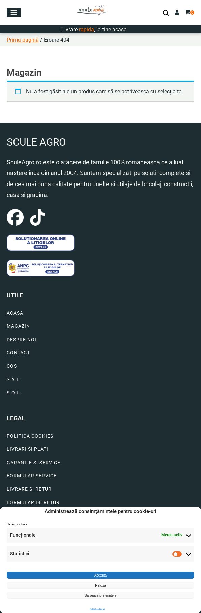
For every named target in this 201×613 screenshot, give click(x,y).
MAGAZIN (18, 326)
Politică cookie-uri (97, 609)
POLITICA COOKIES (30, 436)
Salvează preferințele (100, 595)
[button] (14, 12)
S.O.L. (14, 392)
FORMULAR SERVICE (32, 476)
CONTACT (18, 352)
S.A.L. (14, 379)
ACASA (15, 313)
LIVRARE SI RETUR (29, 489)
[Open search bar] (166, 13)
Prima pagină (23, 39)
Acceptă (100, 575)
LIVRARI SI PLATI (27, 449)
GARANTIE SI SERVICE (33, 462)
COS (12, 366)
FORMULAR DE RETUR (33, 502)
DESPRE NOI (21, 339)
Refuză (100, 585)
